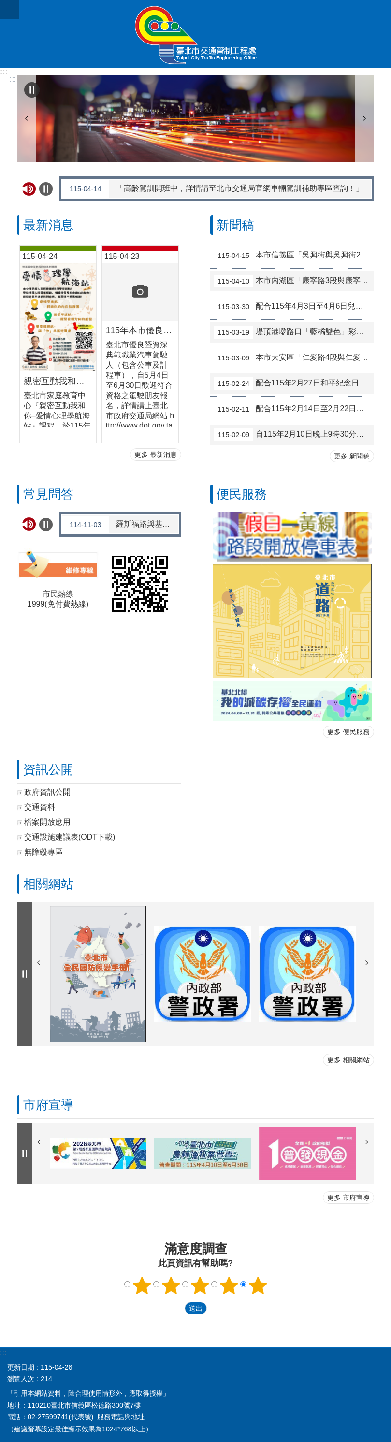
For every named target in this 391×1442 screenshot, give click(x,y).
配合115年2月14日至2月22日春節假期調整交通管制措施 (294, 409)
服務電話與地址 (120, 1417)
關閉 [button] (9, 9)
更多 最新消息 (155, 454)
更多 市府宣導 (348, 1197)
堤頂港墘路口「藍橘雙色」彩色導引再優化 (294, 332)
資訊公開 (48, 769)
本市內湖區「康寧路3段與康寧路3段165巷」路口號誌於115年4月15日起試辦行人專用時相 (294, 281)
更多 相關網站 (348, 1060)
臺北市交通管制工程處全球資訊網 (195, 34)
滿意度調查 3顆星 (199, 1285)
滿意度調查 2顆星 (170, 1285)
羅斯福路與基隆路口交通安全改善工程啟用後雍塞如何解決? (120, 524)
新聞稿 (235, 225)
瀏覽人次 (20, 1379)
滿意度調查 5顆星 (257, 1285)
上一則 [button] (26, 118)
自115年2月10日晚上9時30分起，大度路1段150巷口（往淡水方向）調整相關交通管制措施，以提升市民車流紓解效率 (294, 434)
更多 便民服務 (348, 732)
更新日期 (20, 1367)
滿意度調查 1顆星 (141, 1285)
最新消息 (48, 225)
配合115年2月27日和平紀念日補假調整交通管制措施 (294, 383)
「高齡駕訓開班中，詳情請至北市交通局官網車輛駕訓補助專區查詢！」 (212, 189)
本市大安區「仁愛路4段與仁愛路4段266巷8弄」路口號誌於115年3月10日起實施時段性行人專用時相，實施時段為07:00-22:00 (294, 358)
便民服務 (242, 494)
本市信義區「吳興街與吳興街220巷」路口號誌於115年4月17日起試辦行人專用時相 (294, 255)
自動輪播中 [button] (32, 90)
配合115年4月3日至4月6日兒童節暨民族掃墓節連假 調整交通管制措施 (294, 306)
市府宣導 (48, 1105)
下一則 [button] (364, 118)
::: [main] (13, 79)
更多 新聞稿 (352, 456)
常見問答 (48, 494)
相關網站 (48, 884)
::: (4, 72)
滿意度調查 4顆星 (228, 1285)
